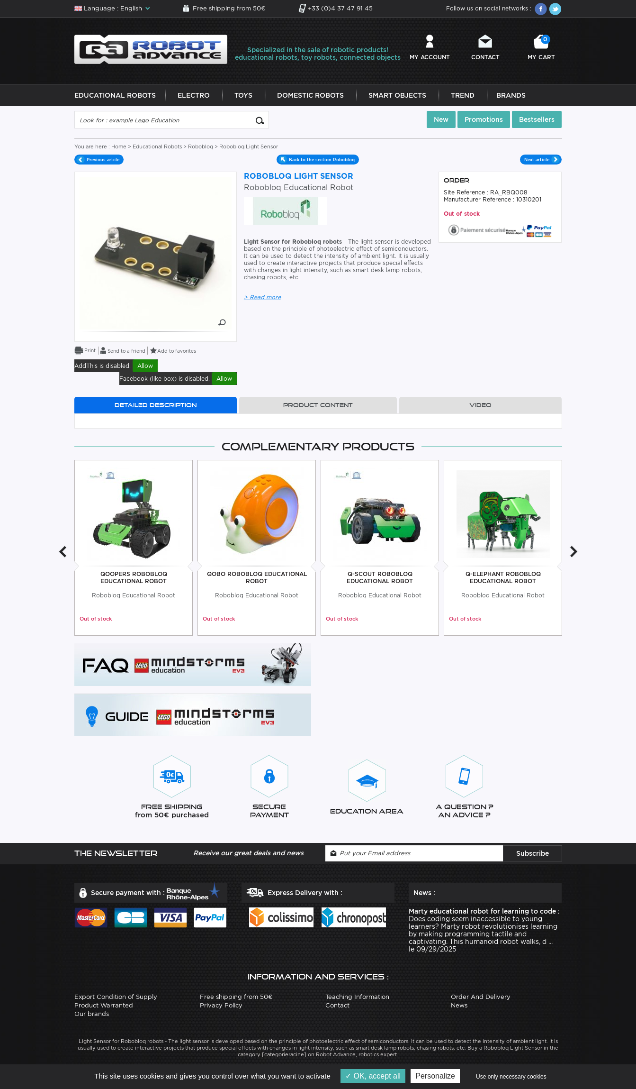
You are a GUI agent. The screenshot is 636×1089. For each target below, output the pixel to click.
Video (480, 405)
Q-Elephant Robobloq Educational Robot (502, 577)
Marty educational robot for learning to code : (484, 911)
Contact (485, 57)
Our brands (91, 1013)
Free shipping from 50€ (229, 8)
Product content (318, 405)
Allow (145, 365)
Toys (243, 96)
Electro (194, 96)
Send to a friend (126, 351)
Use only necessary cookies (511, 1076)
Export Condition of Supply (115, 996)
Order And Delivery (481, 996)
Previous (62, 551)
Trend (463, 96)
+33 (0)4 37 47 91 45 (340, 8)
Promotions (484, 120)
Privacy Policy (221, 1005)
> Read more (262, 297)
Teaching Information (357, 996)
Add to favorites (176, 351)
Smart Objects (397, 96)
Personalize (435, 1076)
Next (574, 551)
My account (430, 57)
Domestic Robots (310, 96)
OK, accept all (373, 1076)
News (459, 1005)
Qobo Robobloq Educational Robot (256, 577)
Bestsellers (537, 120)
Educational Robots (115, 96)
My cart (541, 48)
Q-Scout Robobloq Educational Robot (380, 577)
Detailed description (156, 405)
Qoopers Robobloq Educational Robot (133, 577)
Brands (511, 96)
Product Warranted (103, 1005)
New (441, 120)
